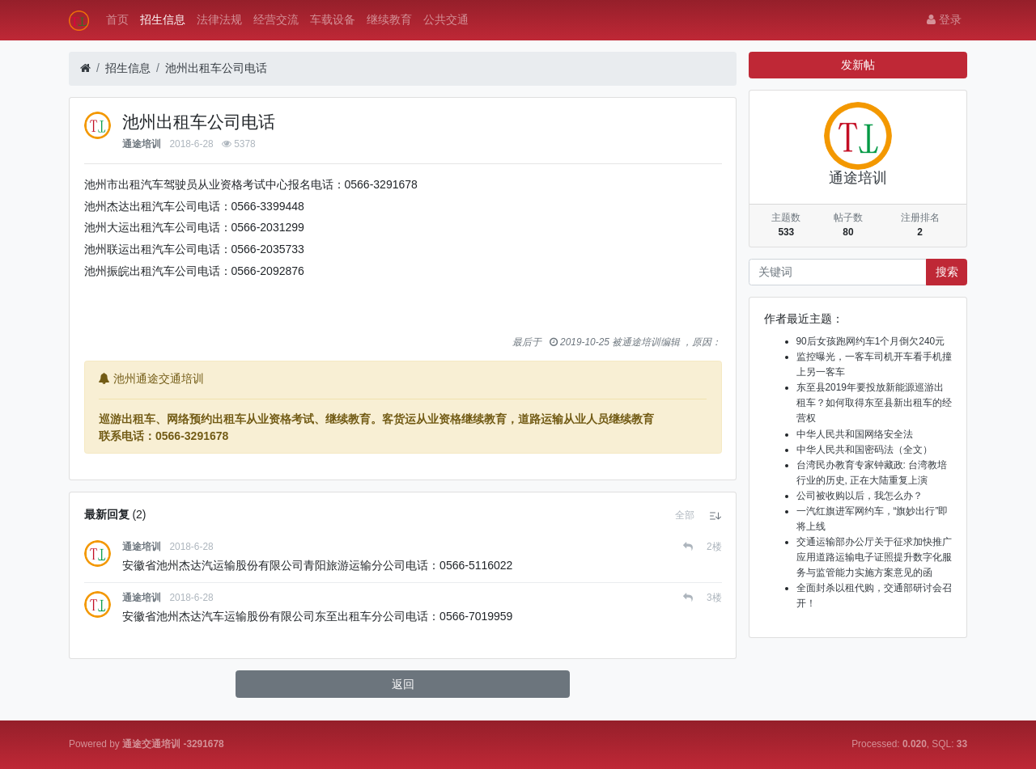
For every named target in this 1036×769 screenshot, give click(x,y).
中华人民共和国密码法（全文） (864, 449)
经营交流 (276, 19)
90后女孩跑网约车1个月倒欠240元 (870, 341)
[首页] (85, 68)
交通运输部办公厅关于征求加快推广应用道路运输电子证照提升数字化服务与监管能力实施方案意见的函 (874, 557)
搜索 (947, 271)
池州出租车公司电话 (216, 67)
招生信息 (162, 19)
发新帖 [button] (858, 64)
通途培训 (141, 144)
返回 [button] (403, 684)
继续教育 (389, 19)
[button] (684, 515)
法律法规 (219, 19)
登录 (944, 19)
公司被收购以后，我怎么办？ (859, 495)
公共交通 (446, 19)
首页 (117, 19)
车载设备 (332, 19)
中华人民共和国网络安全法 (854, 434)
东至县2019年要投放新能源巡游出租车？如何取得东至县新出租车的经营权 (874, 403)
